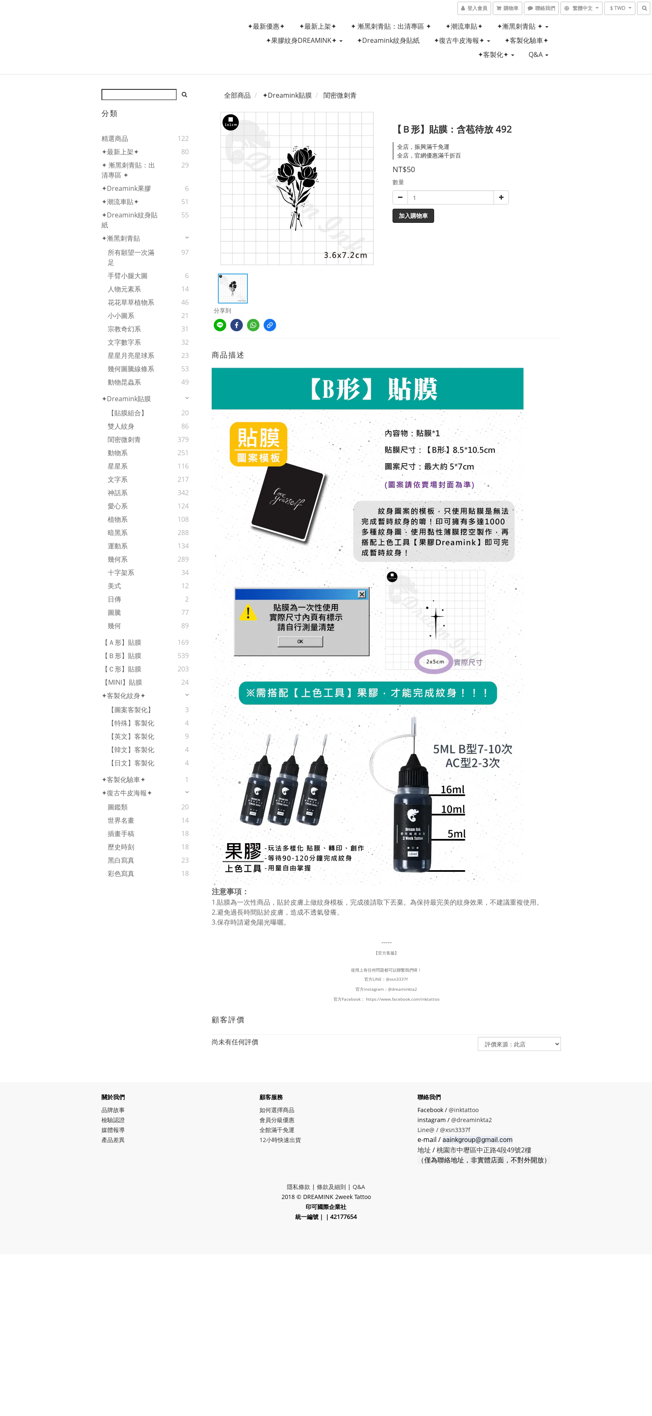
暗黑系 (118, 532)
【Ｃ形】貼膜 (121, 668)
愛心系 (118, 506)
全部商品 (237, 95)
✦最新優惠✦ (266, 26)
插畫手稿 (121, 833)
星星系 (118, 466)
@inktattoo (464, 1110)
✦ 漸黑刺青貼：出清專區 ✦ (391, 26)
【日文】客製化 (131, 762)
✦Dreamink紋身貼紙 (388, 40)
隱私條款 (298, 1187)
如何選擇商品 (276, 1110)
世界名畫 (121, 820)
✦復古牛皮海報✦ (462, 40)
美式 (114, 585)
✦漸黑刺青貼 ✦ (522, 26)
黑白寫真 (121, 860)
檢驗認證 (113, 1120)
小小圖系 (121, 315)
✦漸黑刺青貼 (120, 238)
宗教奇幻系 (124, 328)
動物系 (118, 452)
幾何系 (118, 559)
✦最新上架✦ (317, 26)
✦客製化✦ (496, 54)
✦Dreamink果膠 (126, 188)
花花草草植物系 (131, 302)
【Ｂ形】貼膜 (121, 655)
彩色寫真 (121, 873)
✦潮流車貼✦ (464, 26)
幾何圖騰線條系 (131, 368)
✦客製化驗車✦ (526, 40)
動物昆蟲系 (124, 382)
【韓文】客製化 (131, 749)
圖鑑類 (118, 807)
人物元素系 (124, 289)
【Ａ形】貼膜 (121, 642)
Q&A (538, 54)
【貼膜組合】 (128, 412)
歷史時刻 (121, 846)
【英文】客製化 (131, 736)
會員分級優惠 (276, 1120)
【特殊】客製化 (131, 723)
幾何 (114, 625)
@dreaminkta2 (402, 989)
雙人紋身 (121, 426)
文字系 (118, 479)
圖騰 (114, 612)
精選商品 (114, 138)
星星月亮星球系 (131, 355)
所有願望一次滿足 (131, 257)
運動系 (118, 545)
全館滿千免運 (276, 1130)
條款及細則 (331, 1187)
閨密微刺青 (124, 439)
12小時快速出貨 (280, 1140)
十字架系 (121, 572)
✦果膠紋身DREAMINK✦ (304, 40)
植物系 (118, 519)
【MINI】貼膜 (121, 682)
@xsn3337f (397, 979)
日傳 (114, 599)
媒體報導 (113, 1130)
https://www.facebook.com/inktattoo (403, 999)
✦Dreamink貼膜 (126, 398)
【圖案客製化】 (131, 709)
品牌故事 (113, 1110)
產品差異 (113, 1140)
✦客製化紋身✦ (123, 695)
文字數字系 (124, 342)
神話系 (118, 492)
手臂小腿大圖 (128, 275)
